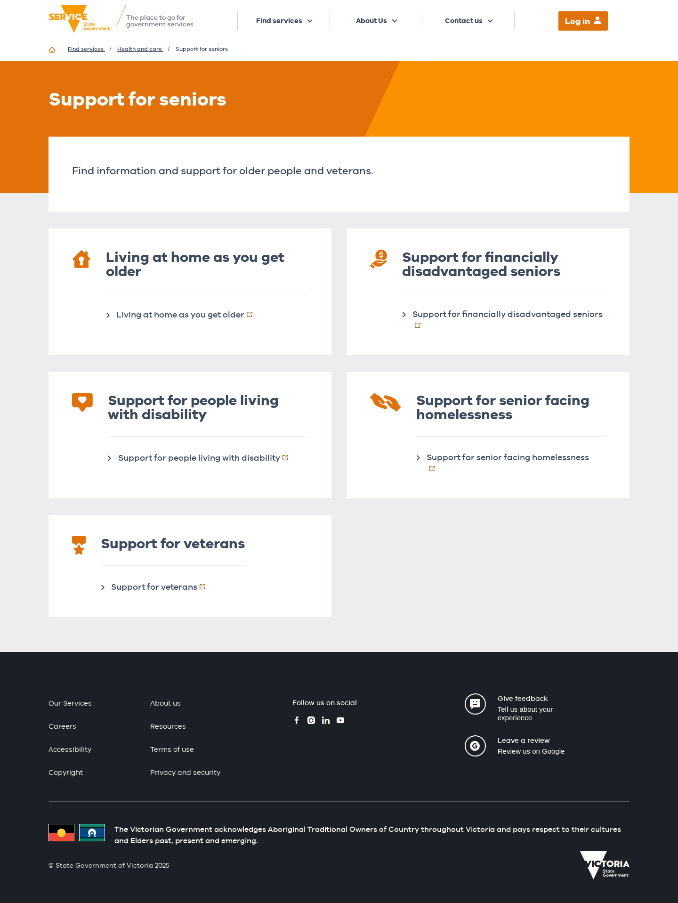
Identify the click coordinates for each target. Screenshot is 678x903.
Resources (168, 726)
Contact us (464, 20)
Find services (279, 20)
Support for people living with (208, 457)
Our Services (70, 703)
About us (165, 703)
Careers (62, 726)
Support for (163, 586)
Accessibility (69, 749)
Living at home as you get (189, 314)
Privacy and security (185, 772)
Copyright (65, 772)
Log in (577, 21)
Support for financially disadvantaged (509, 319)
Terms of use (172, 749)
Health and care (140, 49)
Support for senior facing (516, 462)
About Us (371, 20)
